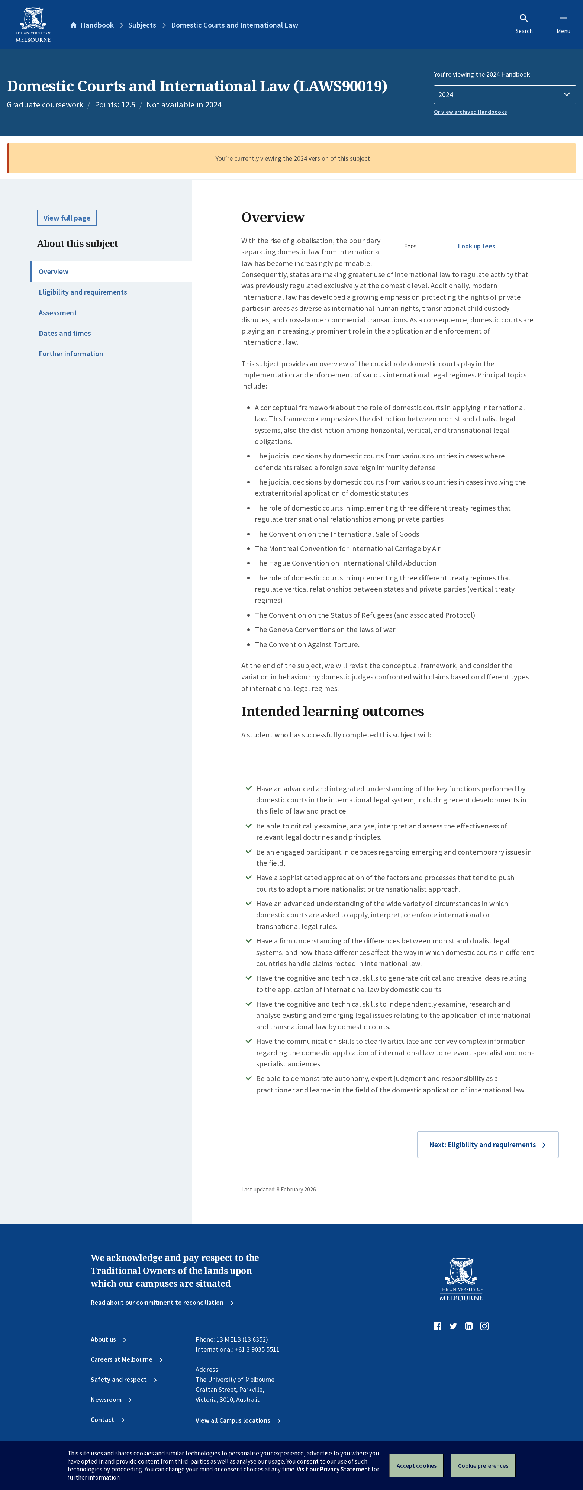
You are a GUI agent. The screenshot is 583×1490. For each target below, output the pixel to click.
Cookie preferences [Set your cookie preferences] (483, 1465)
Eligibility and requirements (83, 292)
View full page (67, 218)
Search (524, 24)
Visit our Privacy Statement (333, 1469)
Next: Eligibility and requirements (482, 1144)
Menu (563, 24)
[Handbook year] (505, 95)
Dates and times (65, 333)
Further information (71, 353)
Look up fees (476, 246)
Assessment (58, 313)
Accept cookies (417, 1465)
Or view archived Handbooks (470, 111)
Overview (53, 271)
